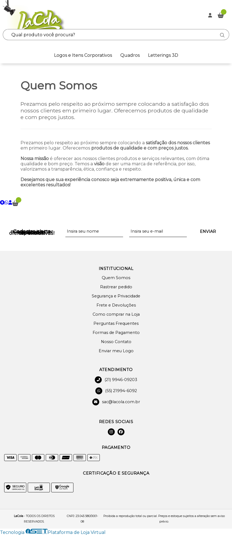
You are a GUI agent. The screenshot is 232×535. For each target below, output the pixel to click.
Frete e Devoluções (116, 305)
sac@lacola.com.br (116, 401)
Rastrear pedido (116, 286)
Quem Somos (116, 277)
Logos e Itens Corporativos (83, 55)
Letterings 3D (163, 55)
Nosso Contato (116, 341)
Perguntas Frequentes (116, 323)
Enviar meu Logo (116, 350)
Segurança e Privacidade (116, 296)
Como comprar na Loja (116, 314)
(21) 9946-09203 (116, 379)
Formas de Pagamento (116, 332)
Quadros (130, 55)
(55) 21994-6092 (116, 390)
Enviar (208, 231)
